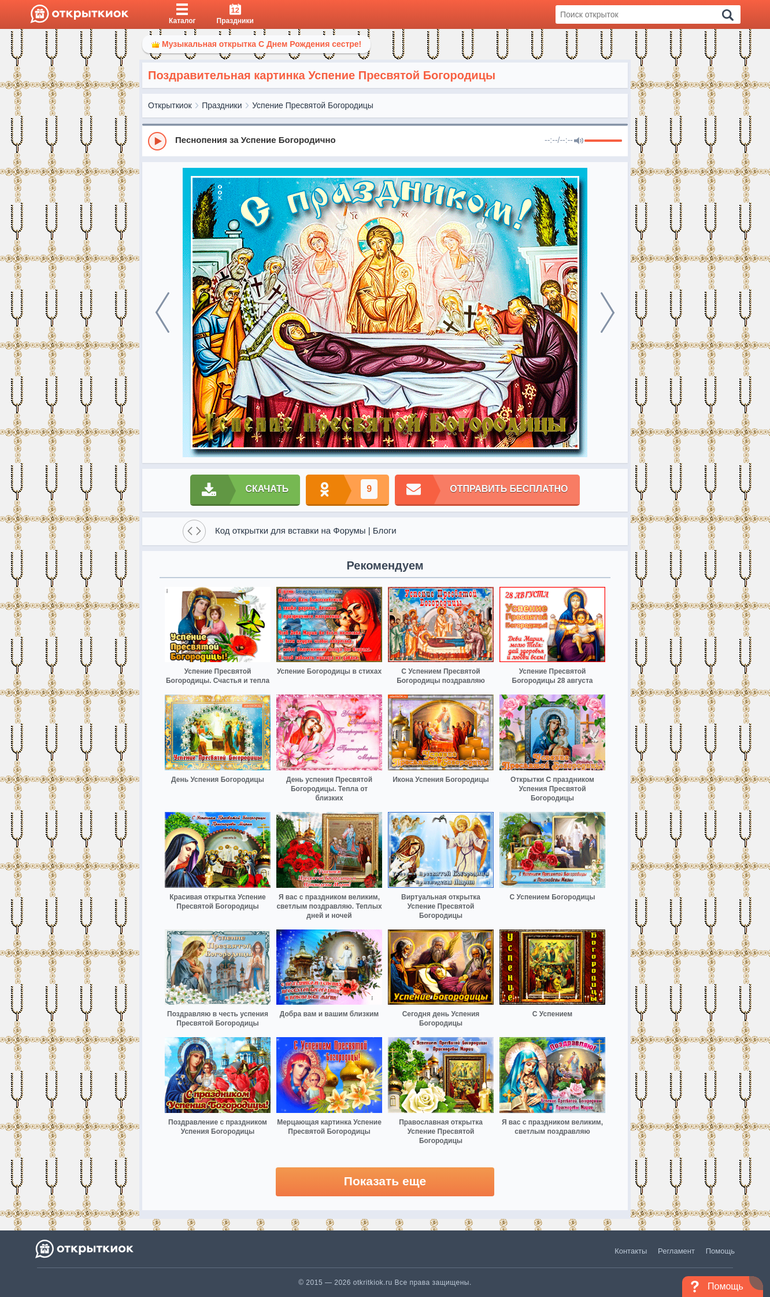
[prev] (162, 312)
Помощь (720, 1251)
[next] (607, 312)
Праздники (222, 105)
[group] (385, 140)
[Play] (157, 141)
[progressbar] (603, 141)
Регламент (676, 1251)
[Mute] (578, 141)
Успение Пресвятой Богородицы (312, 105)
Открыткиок (170, 105)
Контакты (630, 1251)
